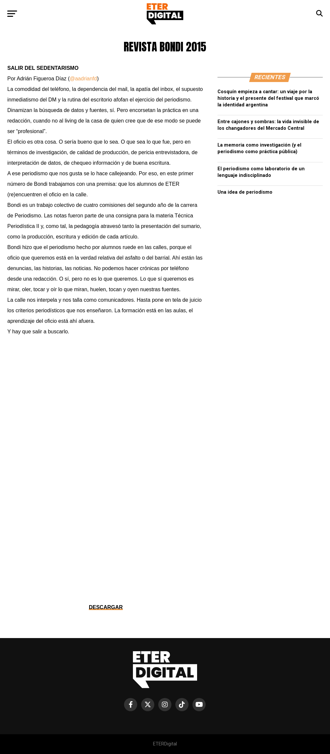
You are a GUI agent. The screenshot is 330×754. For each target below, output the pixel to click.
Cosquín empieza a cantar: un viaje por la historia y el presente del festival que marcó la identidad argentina (268, 98)
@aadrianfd (83, 78)
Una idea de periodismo (244, 192)
